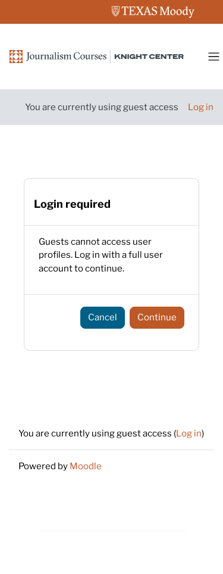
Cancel (102, 317)
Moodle (86, 466)
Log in (200, 107)
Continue (157, 317)
